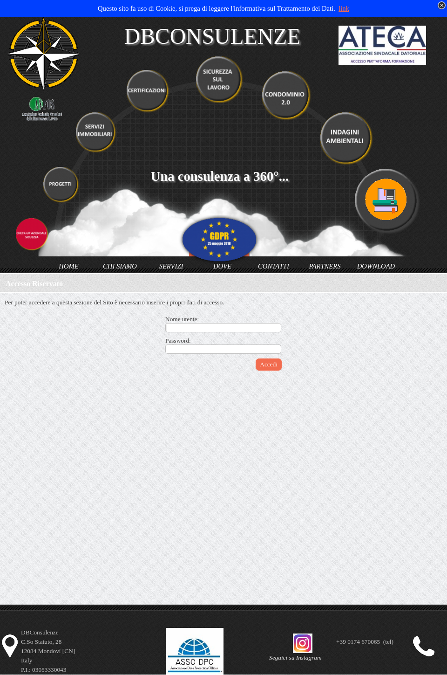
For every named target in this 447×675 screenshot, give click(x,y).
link (344, 8)
